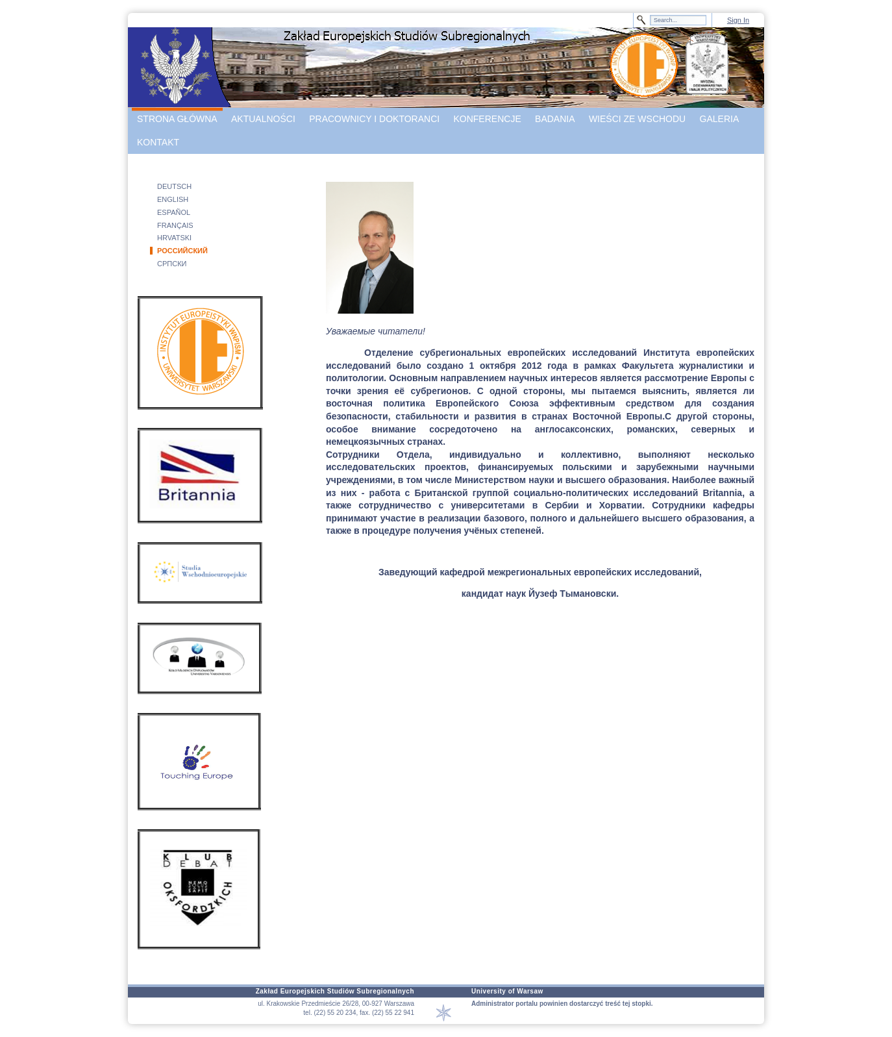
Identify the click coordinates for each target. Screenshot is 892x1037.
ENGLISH (172, 199)
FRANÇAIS (175, 225)
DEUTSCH (174, 186)
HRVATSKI (174, 238)
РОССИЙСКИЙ (182, 251)
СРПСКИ (171, 264)
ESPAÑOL (173, 212)
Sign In (738, 20)
